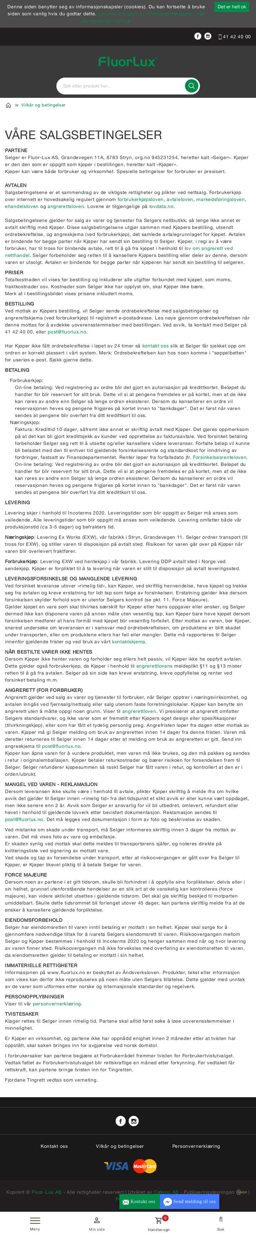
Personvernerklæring (196, 1146)
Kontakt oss (54, 1146)
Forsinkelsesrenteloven (219, 457)
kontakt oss (155, 345)
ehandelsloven (22, 206)
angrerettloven (139, 711)
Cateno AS (166, 1192)
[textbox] (128, 86)
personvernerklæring (57, 1003)
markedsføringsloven (220, 199)
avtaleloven (180, 199)
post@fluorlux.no (67, 331)
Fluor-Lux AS (46, 1192)
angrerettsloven (66, 206)
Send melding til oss (189, 1202)
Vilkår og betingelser (43, 105)
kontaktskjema (128, 641)
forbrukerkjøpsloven (141, 199)
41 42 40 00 (235, 36)
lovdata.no (161, 206)
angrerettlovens (154, 666)
